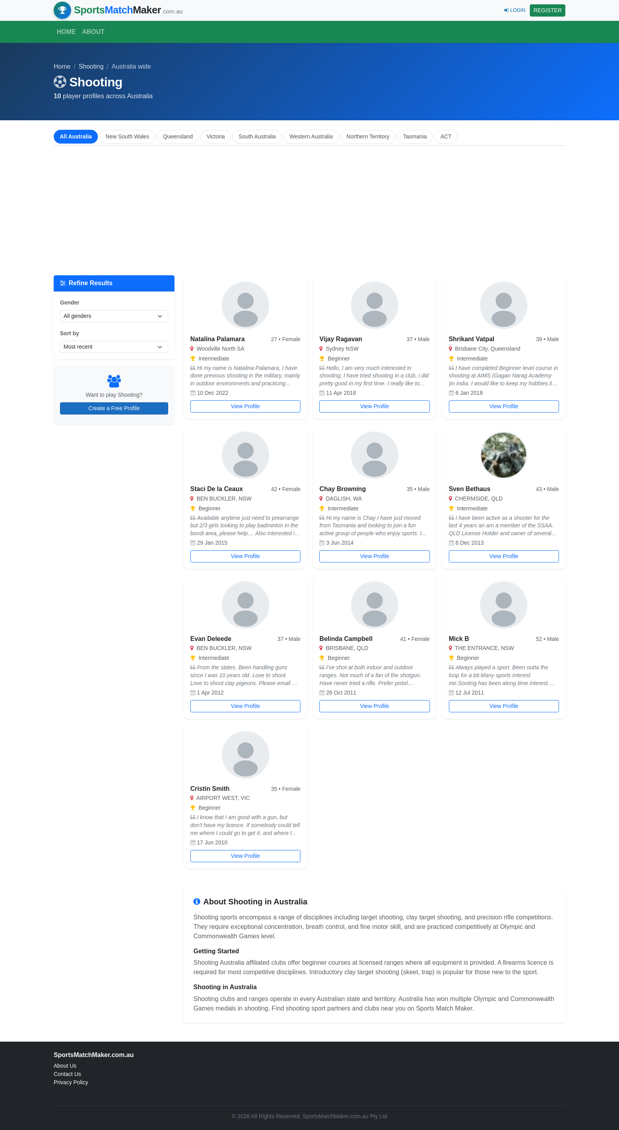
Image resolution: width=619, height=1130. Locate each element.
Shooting (91, 66)
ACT (446, 136)
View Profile (245, 406)
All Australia (76, 136)
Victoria (215, 136)
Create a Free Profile (114, 408)
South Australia (257, 136)
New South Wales (127, 136)
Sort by (69, 333)
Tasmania (415, 136)
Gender (69, 302)
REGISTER (547, 10)
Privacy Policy (71, 1082)
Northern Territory (368, 136)
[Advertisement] (309, 210)
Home (66, 31)
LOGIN (514, 10)
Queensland (178, 136)
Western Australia (310, 136)
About (93, 31)
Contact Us (67, 1074)
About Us (65, 1066)
